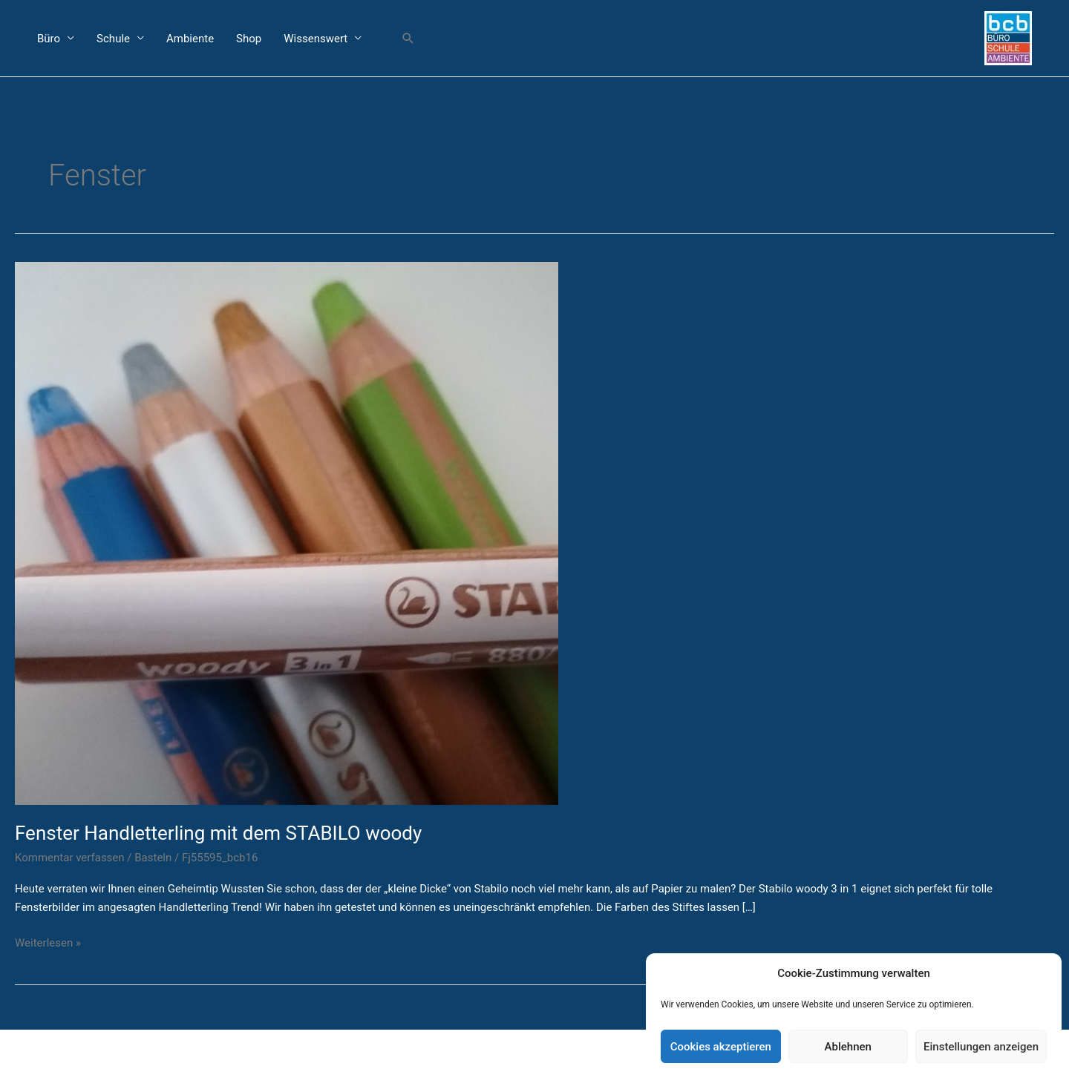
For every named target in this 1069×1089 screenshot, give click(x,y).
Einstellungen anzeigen (981, 1046)
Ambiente (190, 38)
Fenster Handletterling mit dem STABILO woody (218, 833)
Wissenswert (315, 38)
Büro (48, 38)
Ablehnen (848, 1046)
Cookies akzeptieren (720, 1046)
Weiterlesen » (48, 942)
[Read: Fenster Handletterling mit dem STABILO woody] (286, 532)
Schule (113, 38)
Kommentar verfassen (70, 857)
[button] (408, 38)
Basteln (152, 857)
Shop (248, 38)
